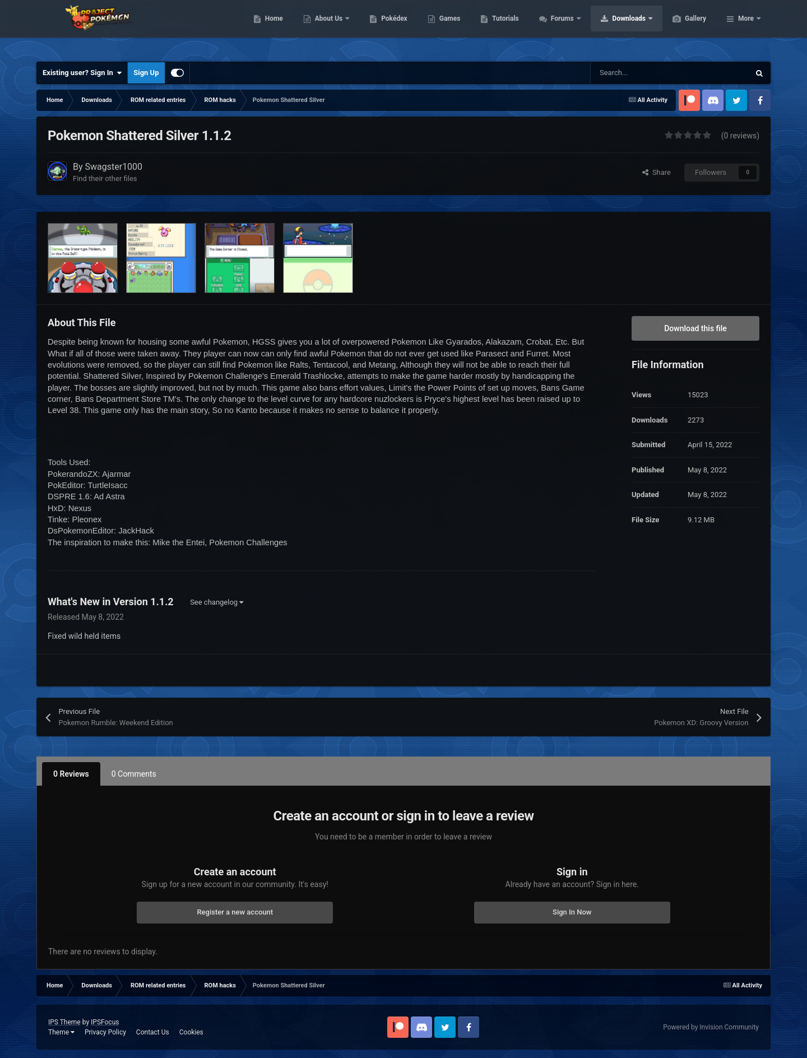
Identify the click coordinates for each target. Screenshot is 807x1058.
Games (502, 28)
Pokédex (447, 28)
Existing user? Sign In (82, 72)
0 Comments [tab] (134, 773)
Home (327, 28)
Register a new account (235, 912)
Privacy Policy (105, 1032)
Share (656, 172)
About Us (382, 28)
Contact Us (152, 1032)
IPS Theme (64, 1022)
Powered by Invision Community (711, 1027)
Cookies (191, 1032)
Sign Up (146, 72)
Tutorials (558, 28)
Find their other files (105, 178)
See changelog (216, 602)
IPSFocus (105, 1022)
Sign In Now (572, 912)
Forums (616, 28)
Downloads (683, 28)
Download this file (695, 328)
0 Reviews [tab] (71, 773)
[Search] (646, 72)
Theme (61, 1032)
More (745, 28)
